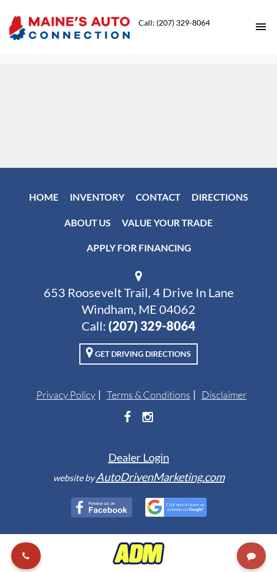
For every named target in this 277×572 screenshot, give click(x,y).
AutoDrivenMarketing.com (160, 476)
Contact (158, 197)
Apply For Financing (139, 248)
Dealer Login (138, 457)
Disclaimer (224, 395)
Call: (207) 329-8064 (174, 22)
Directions (220, 197)
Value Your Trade (167, 223)
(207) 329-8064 (151, 325)
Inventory (97, 197)
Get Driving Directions (138, 352)
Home (44, 197)
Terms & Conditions (148, 395)
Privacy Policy (65, 395)
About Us (87, 223)
